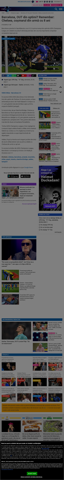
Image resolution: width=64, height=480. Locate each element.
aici (11, 455)
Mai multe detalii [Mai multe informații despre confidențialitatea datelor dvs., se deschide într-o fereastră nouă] (45, 448)
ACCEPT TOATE (32, 473)
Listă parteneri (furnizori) (7, 469)
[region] (32, 460)
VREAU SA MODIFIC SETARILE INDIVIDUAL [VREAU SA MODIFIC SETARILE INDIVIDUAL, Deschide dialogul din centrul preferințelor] (31, 477)
